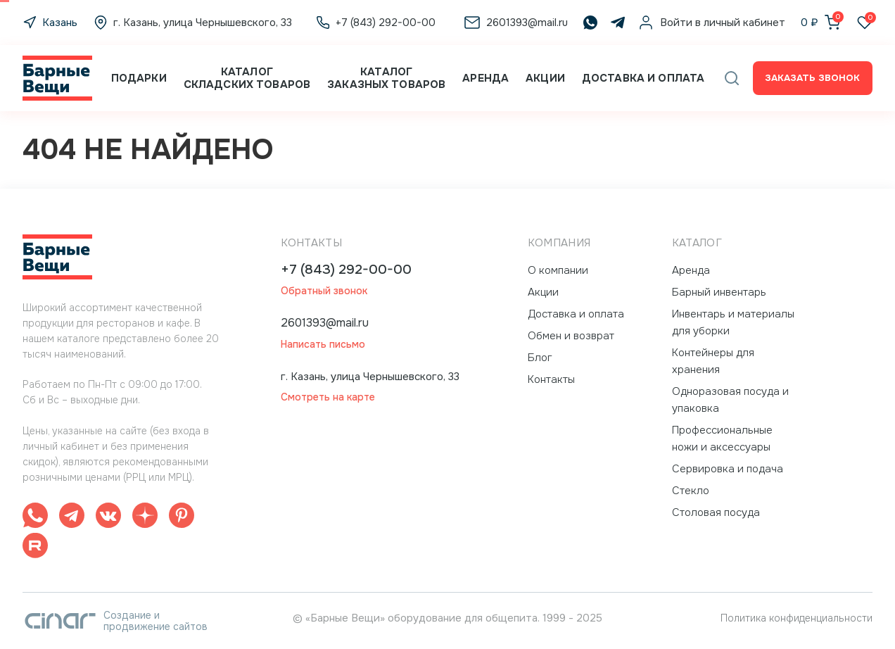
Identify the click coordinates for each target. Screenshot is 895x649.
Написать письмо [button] (323, 345)
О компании (558, 270)
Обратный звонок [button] (324, 291)
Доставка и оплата (643, 78)
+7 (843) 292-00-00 (346, 270)
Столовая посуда (716, 512)
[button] (731, 78)
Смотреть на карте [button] (328, 397)
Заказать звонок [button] (812, 78)
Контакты (551, 379)
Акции (545, 78)
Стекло (690, 491)
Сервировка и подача (727, 469)
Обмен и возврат (571, 336)
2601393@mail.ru (325, 322)
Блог (540, 358)
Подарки (139, 78)
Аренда (485, 78)
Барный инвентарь (719, 292)
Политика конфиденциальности (796, 618)
